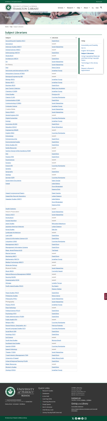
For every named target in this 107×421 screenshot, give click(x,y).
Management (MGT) (12, 244)
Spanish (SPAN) (10, 346)
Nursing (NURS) (11, 277)
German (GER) (10, 178)
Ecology (8, 121)
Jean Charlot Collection (13, 88)
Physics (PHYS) (10, 305)
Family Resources (11, 148)
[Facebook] (76, 418)
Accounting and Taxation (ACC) (15, 41)
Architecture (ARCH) (12, 59)
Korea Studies (10, 229)
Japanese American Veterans (15, 226)
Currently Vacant (57, 271)
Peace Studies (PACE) (12, 293)
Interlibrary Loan (47, 410)
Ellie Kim (54, 229)
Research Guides (47, 391)
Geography (9, 172)
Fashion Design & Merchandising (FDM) (18, 151)
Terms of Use (8, 404)
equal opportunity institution (14, 400)
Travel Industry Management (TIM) (17, 355)
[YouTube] (79, 418)
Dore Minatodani (57, 186)
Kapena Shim (56, 189)
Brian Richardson (57, 127)
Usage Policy (29, 401)
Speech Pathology (11, 349)
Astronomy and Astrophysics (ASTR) (17, 70)
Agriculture (9, 44)
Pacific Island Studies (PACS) (14, 286)
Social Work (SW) (11, 331)
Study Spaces (46, 404)
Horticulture (9, 218)
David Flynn (55, 41)
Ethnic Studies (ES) (11, 145)
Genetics (8, 169)
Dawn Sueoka (56, 193)
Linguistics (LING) (11, 241)
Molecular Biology (11, 265)
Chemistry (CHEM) (11, 91)
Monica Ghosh (56, 340)
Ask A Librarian (47, 407)
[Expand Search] (101, 7)
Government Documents (13, 181)
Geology (8, 175)
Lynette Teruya (57, 283)
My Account (99, 1)
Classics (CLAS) (10, 97)
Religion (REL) (10, 322)
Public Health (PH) (11, 319)
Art (7, 62)
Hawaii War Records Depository (16, 196)
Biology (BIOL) (10, 79)
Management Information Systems (17, 247)
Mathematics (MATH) (12, 259)
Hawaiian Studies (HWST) (14, 199)
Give (97, 8)
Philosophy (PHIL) (11, 299)
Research (71, 8)
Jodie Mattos (56, 183)
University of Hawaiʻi (12, 358)
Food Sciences (10, 160)
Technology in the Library (89, 63)
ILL (93, 8)
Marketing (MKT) (11, 256)
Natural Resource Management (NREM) (18, 274)
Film (7, 154)
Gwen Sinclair (56, 181)
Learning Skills (47, 399)
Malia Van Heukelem (58, 88)
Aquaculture (9, 56)
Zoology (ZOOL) (11, 370)
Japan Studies (10, 224)
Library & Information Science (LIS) (17, 238)
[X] (73, 418)
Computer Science (11, 106)
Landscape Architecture (13, 232)
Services (61, 8)
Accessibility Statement (77, 406)
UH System (16, 404)
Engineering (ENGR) (12, 130)
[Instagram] (85, 418)
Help (79, 8)
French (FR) (9, 166)
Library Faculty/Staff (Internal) (52, 412)
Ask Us (83, 48)
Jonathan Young (57, 70)
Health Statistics (11, 209)
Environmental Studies (13, 142)
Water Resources (11, 364)
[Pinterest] (82, 418)
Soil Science (9, 337)
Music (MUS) (10, 271)
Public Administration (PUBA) (15, 316)
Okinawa (8, 283)
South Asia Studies (11, 340)
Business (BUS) (10, 85)
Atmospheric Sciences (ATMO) (15, 73)
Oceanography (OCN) (12, 280)
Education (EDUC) (11, 127)
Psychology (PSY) (11, 314)
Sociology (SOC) (11, 334)
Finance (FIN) (10, 157)
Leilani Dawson (57, 196)
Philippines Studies (12, 296)
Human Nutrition (11, 221)
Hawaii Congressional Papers (15, 193)
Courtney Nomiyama (58, 97)
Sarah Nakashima (57, 47)
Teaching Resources (48, 402)
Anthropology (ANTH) (13, 53)
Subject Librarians (87, 53)
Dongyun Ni (56, 94)
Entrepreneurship (11, 139)
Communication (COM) (13, 100)
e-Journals (45, 396)
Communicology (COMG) (13, 103)
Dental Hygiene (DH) (12, 115)
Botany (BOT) (10, 82)
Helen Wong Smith (58, 358)
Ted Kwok (55, 250)
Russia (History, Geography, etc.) (16, 325)
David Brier (55, 53)
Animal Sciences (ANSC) (13, 50)
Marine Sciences (11, 253)
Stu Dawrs (55, 286)
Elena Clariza (56, 67)
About (87, 8)
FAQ (82, 66)
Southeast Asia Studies (13, 343)
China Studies (10, 94)
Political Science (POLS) (13, 311)
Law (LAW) (9, 235)
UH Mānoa (7, 1)
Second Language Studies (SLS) (15, 328)
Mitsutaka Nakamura (58, 224)
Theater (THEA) (11, 352)
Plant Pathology (11, 308)
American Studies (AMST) (14, 47)
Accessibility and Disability (89, 45)
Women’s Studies (11, 367)
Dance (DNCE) (10, 112)
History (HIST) (10, 215)
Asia (7, 67)
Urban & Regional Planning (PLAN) (17, 361)
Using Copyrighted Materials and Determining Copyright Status (90, 58)
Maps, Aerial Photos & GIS (14, 250)
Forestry (8, 163)
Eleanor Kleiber (57, 289)
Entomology (9, 136)
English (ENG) (10, 133)
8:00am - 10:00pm (86, 400)
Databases (45, 393)
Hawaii (8, 183)
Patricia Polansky (57, 325)
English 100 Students (88, 51)
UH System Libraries (16, 1)
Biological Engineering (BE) (14, 76)
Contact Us (76, 398)
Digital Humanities (11, 118)
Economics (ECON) (11, 124)
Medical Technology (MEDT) (15, 262)
